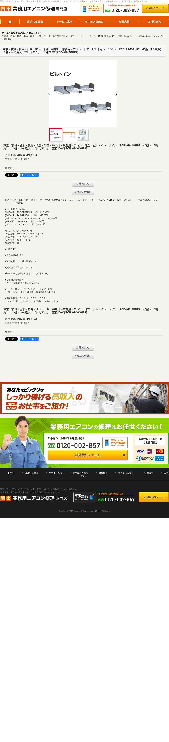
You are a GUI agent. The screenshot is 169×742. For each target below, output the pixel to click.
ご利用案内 (154, 21)
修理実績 (124, 21)
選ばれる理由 (34, 21)
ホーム (10, 21)
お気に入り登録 (82, 192)
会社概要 (103, 472)
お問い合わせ (82, 183)
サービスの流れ (94, 21)
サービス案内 (64, 21)
